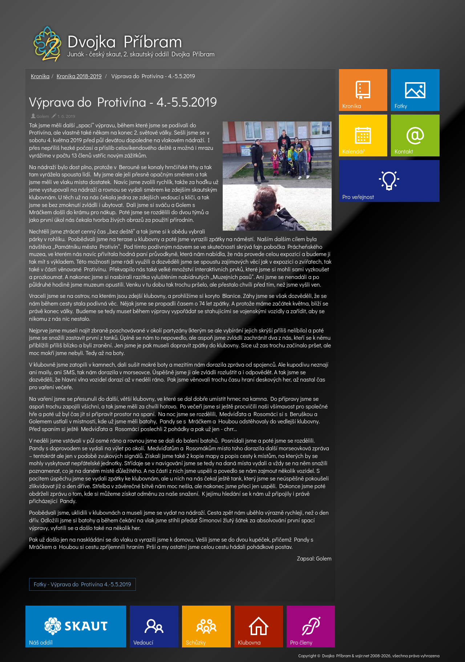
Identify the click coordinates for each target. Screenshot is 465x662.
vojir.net (362, 655)
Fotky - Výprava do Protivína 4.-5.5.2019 (82, 584)
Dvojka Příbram (124, 41)
